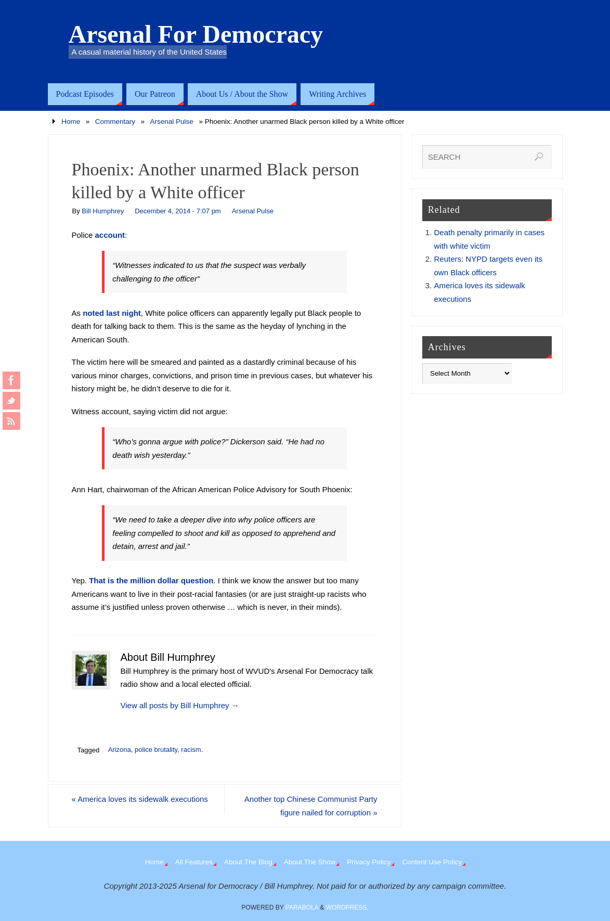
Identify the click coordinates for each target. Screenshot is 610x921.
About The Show (310, 862)
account (110, 235)
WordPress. (347, 907)
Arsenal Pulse (171, 121)
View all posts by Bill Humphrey (180, 705)
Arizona (119, 749)
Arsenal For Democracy (196, 34)
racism (191, 749)
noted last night (112, 313)
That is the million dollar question (151, 580)
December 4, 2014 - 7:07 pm (177, 211)
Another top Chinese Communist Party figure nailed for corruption (311, 806)
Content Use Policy (432, 862)
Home (70, 121)
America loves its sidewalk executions (140, 799)
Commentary (115, 121)
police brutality (156, 749)
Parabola (301, 907)
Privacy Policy (369, 862)
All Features (194, 862)
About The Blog (248, 862)
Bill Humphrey (103, 211)
